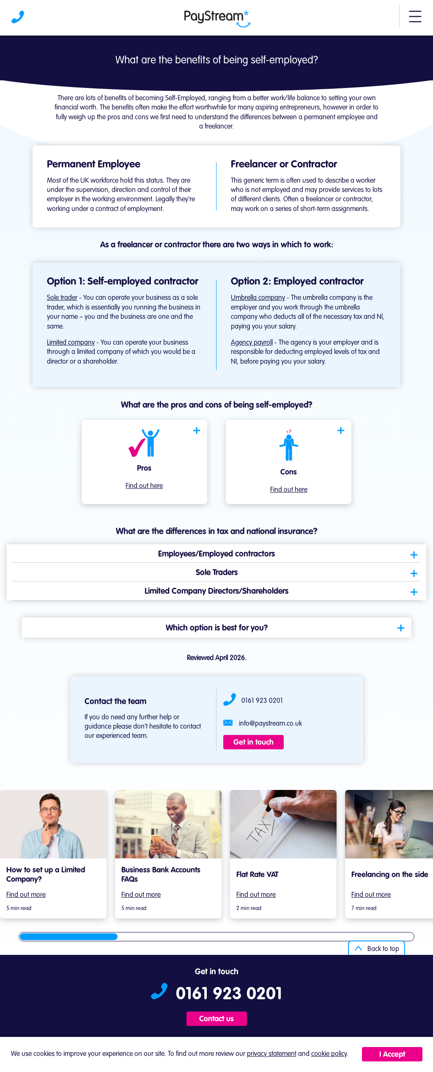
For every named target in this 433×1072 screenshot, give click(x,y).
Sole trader (62, 298)
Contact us (216, 1019)
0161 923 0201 (262, 701)
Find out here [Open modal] (144, 486)
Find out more (26, 895)
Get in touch (253, 742)
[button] (415, 20)
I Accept (392, 1054)
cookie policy (329, 1054)
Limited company (71, 343)
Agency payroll (252, 343)
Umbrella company (258, 298)
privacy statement (271, 1054)
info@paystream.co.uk (270, 724)
